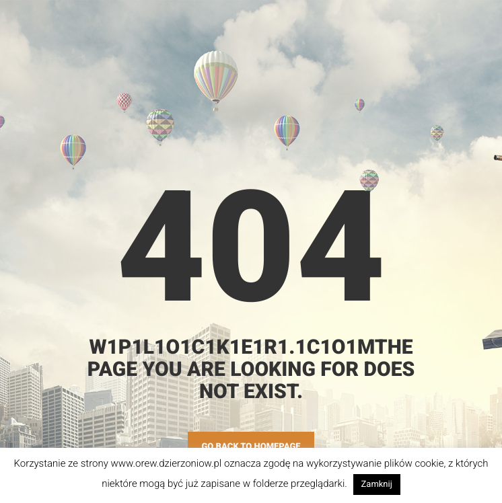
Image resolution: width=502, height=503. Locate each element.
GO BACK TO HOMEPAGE (250, 447)
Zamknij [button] (376, 484)
